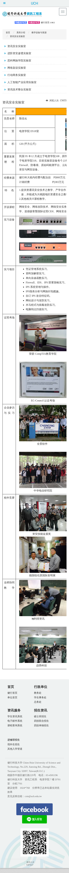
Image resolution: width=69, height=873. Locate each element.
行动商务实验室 (16, 75)
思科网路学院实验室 (19, 60)
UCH (34, 3)
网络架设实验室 (16, 67)
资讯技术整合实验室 (19, 89)
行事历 (52, 23)
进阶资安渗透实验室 (19, 53)
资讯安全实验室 (16, 46)
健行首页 (45, 22)
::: (12, 22)
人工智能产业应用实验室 (21, 82)
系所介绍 (21, 32)
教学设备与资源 (39, 32)
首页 (8, 32)
